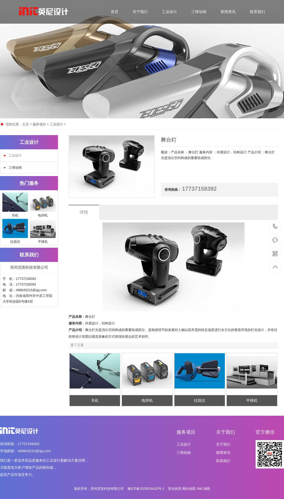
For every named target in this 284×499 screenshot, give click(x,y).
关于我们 (140, 12)
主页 (25, 124)
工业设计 (169, 12)
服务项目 (39, 124)
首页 (114, 12)
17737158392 (275, 227)
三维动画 (198, 12)
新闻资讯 (228, 12)
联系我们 (257, 12)
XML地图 (203, 488)
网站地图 (188, 488)
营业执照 (174, 488)
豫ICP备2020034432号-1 (146, 488)
